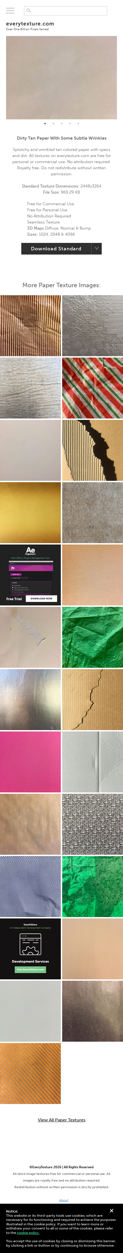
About (63, 1200)
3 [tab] (61, 123)
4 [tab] (70, 123)
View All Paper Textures (61, 1120)
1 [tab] (45, 123)
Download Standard (56, 249)
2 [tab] (53, 123)
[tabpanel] (61, 77)
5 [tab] (78, 123)
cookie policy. (28, 1233)
